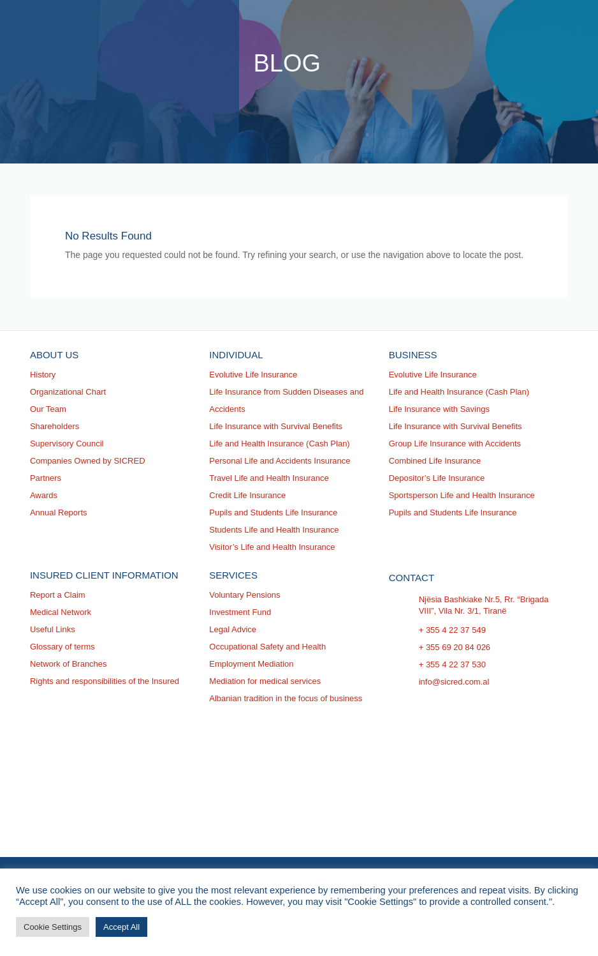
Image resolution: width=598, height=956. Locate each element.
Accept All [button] (121, 927)
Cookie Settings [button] (53, 927)
